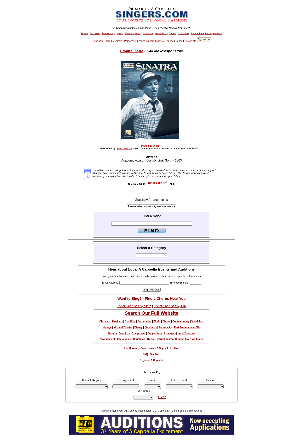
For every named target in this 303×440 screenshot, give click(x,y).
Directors (124, 333)
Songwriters (154, 333)
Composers (138, 333)
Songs (178, 41)
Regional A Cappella (151, 360)
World (120, 33)
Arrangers (169, 333)
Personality (130, 41)
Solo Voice (124, 339)
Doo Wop (95, 33)
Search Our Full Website (151, 313)
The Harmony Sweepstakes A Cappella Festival (151, 348)
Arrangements (214, 33)
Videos (170, 41)
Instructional (197, 33)
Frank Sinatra (131, 51)
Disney (160, 41)
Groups (112, 333)
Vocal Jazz (161, 33)
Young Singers (146, 41)
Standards (151, 327)
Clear (162, 397)
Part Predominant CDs (187, 327)
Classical (97, 41)
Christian (148, 33)
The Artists (190, 41)
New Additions (194, 339)
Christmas (183, 33)
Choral (172, 33)
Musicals (117, 41)
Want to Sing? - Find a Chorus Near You (151, 298)
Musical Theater (123, 327)
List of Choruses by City (170, 306)
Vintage (107, 327)
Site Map (155, 354)
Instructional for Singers (170, 339)
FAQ (145, 354)
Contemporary (133, 33)
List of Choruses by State (134, 306)
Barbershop (108, 33)
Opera (107, 41)
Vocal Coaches (186, 333)
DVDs (150, 339)
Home (84, 33)
